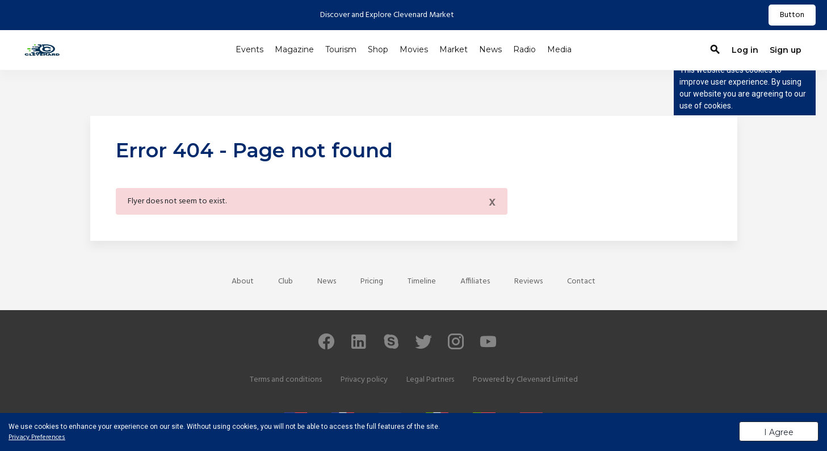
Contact (581, 281)
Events (249, 49)
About (243, 281)
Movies (414, 49)
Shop (378, 49)
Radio (524, 49)
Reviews (528, 281)
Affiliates (475, 281)
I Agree (779, 432)
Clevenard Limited (547, 379)
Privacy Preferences (37, 437)
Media (559, 49)
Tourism (340, 49)
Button (792, 15)
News (490, 49)
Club (285, 281)
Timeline (422, 281)
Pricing (371, 281)
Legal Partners (430, 379)
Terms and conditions (286, 379)
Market (453, 49)
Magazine (294, 49)
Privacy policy (364, 379)
